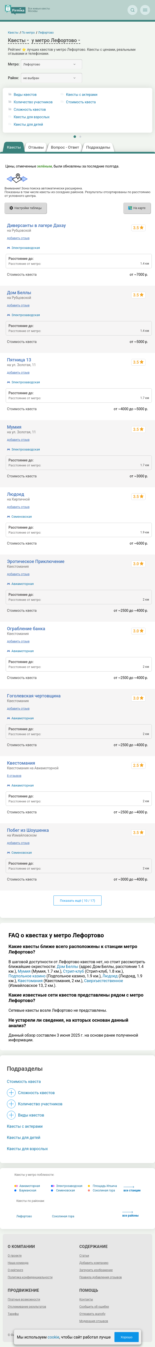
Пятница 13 (19, 359)
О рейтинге (15, 1270)
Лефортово (24, 1216)
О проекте (15, 1255)
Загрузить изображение (96, 1270)
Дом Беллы (19, 292)
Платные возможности (24, 1299)
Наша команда (18, 1263)
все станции (132, 1189)
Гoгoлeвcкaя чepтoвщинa (34, 695)
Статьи (84, 1255)
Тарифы (13, 1314)
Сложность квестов (30, 110)
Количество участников (33, 102)
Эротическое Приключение (35, 561)
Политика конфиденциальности (30, 1277)
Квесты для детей (28, 124)
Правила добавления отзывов (100, 1277)
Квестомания (21, 763)
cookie (53, 1337)
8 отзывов (14, 776)
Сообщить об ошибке (94, 1306)
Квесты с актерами (25, 1126)
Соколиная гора (101, 1190)
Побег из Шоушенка (28, 830)
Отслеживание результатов (27, 1306)
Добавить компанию (93, 1263)
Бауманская (25, 1190)
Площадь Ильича (102, 1186)
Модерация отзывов (93, 1321)
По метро (28, 32)
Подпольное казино (27, 976)
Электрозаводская (25, 248)
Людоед (15, 494)
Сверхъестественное (103, 980)
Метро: (13, 64)
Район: (13, 78)
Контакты (86, 1299)
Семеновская (21, 516)
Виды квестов (25, 95)
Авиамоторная (22, 584)
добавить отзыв (18, 238)
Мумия (14, 427)
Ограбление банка (26, 628)
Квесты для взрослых (32, 117)
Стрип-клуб (73, 971)
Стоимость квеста (24, 1081)
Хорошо (126, 1337)
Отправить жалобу (92, 1314)
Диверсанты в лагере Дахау (36, 225)
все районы (130, 1214)
